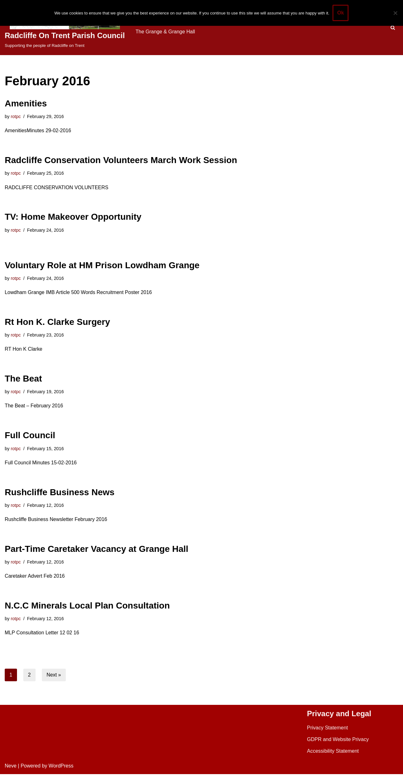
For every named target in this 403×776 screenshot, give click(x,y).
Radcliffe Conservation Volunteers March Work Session (121, 160)
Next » (54, 676)
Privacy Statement (327, 729)
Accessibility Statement (333, 753)
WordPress (60, 768)
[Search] (392, 27)
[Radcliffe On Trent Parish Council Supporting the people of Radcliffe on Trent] (65, 27)
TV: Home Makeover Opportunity (73, 217)
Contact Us (147, 31)
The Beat (23, 379)
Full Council (30, 436)
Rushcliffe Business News (60, 493)
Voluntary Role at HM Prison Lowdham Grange (102, 265)
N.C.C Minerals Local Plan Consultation (87, 607)
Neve (10, 768)
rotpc (16, 116)
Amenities (26, 103)
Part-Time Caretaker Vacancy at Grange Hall (96, 550)
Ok (340, 12)
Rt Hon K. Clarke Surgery (57, 322)
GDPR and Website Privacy (338, 741)
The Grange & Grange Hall (199, 31)
